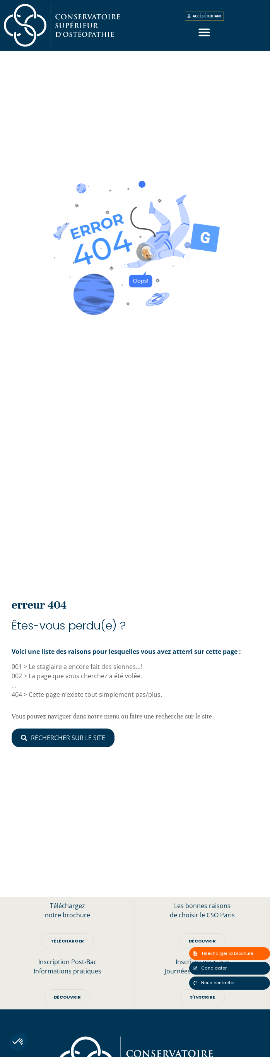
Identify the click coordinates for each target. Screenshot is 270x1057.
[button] (18, 1042)
